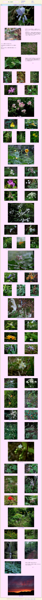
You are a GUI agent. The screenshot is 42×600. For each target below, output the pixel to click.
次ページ (33, 2)
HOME (33, 1)
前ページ (22, 2)
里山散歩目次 (23, 1)
